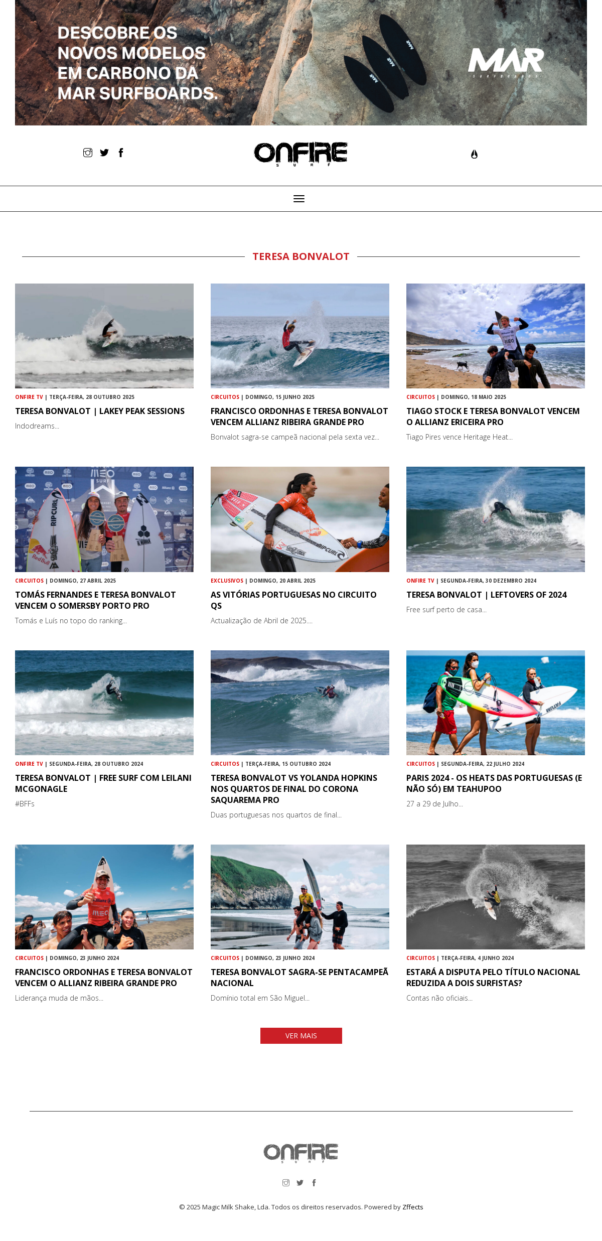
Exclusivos (227, 580)
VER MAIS (301, 1035)
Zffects (412, 1206)
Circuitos (225, 396)
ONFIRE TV (29, 396)
